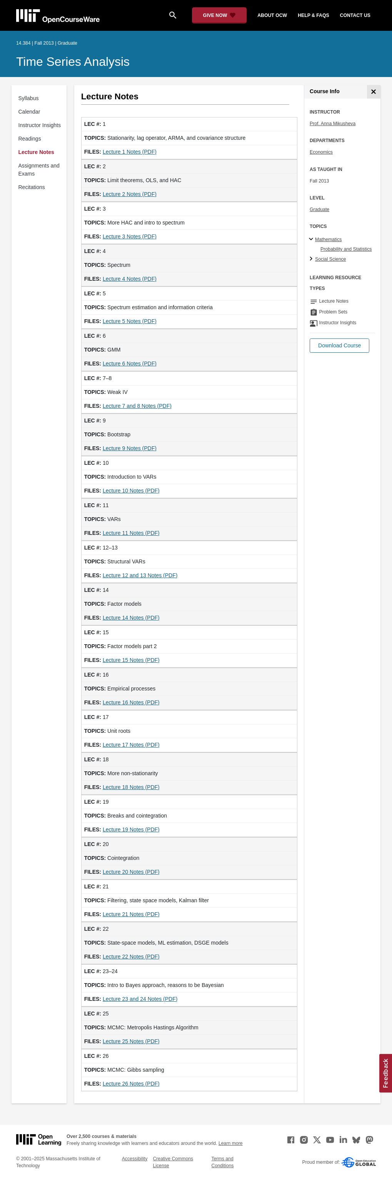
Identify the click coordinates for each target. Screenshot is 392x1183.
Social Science (330, 259)
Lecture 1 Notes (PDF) (130, 152)
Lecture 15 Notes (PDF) (131, 660)
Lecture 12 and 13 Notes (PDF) (140, 575)
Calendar (29, 112)
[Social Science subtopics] (312, 259)
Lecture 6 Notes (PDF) (130, 363)
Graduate (319, 209)
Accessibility (135, 1158)
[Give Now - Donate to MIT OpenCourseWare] (219, 15)
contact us (355, 15)
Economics (321, 152)
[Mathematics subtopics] (312, 240)
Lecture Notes (36, 152)
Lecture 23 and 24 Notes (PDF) (140, 999)
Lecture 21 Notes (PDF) (131, 914)
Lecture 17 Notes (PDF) (131, 745)
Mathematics (328, 239)
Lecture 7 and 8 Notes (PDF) (137, 406)
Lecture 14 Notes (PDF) (131, 618)
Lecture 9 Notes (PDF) (130, 448)
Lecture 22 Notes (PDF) (131, 956)
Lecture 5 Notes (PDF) (130, 321)
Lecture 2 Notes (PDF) (130, 194)
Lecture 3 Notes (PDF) (130, 236)
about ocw (272, 15)
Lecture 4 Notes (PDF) (130, 279)
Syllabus (28, 98)
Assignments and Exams (39, 170)
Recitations (31, 187)
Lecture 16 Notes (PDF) (131, 702)
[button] (339, 345)
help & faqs (313, 15)
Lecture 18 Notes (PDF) (131, 787)
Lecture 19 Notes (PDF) (131, 829)
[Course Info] (373, 92)
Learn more (231, 1143)
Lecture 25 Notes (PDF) (131, 1041)
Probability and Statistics (346, 249)
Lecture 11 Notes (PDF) (131, 533)
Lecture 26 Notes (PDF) (131, 1084)
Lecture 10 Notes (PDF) (131, 491)
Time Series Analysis (73, 62)
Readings (29, 139)
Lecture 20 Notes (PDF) (131, 872)
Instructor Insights (39, 125)
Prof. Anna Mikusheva (332, 123)
